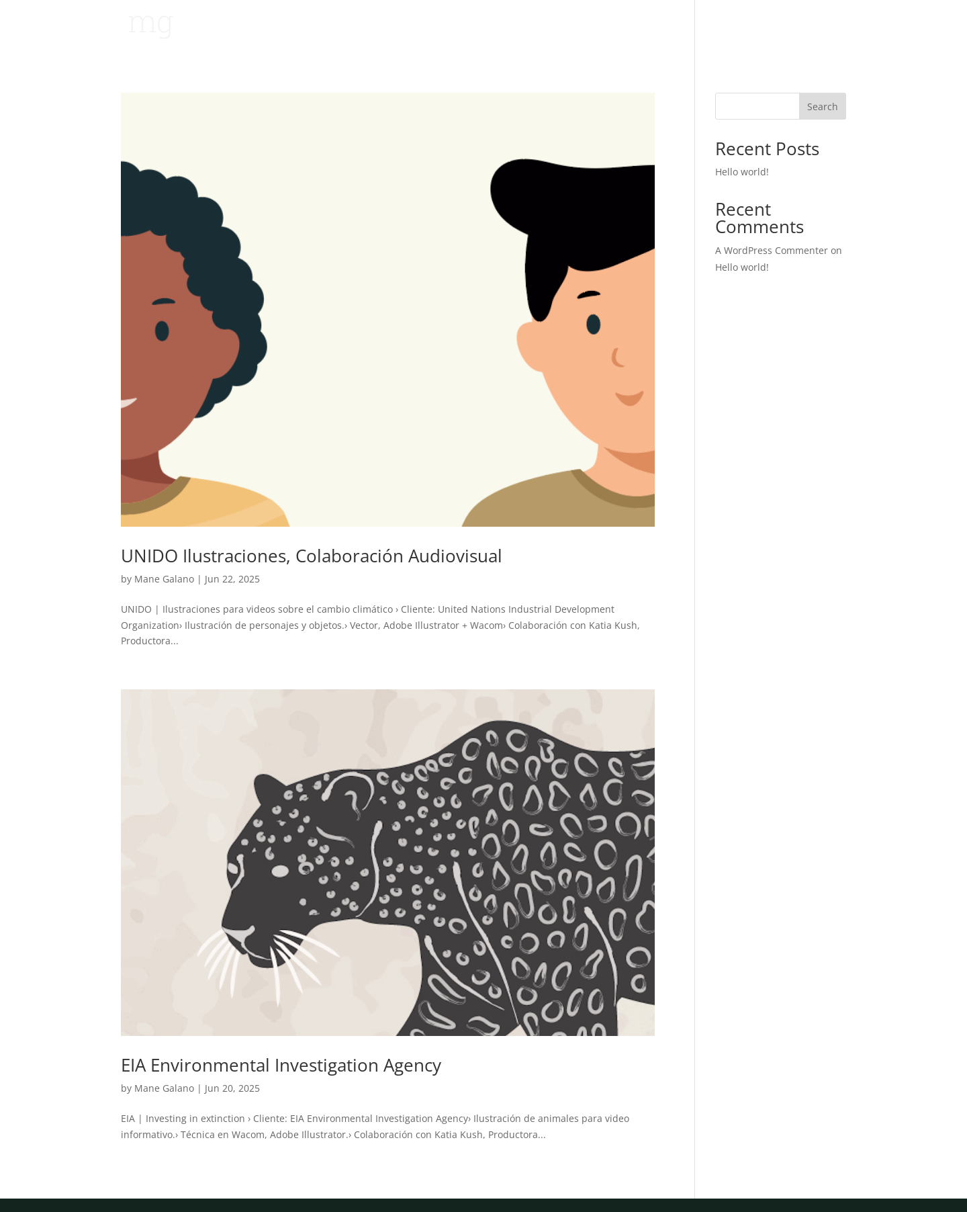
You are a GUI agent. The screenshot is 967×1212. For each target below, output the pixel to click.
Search (822, 106)
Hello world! (742, 171)
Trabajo (765, 27)
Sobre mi (824, 27)
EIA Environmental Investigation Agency (281, 1065)
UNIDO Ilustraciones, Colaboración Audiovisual (311, 556)
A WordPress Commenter (771, 250)
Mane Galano (164, 578)
